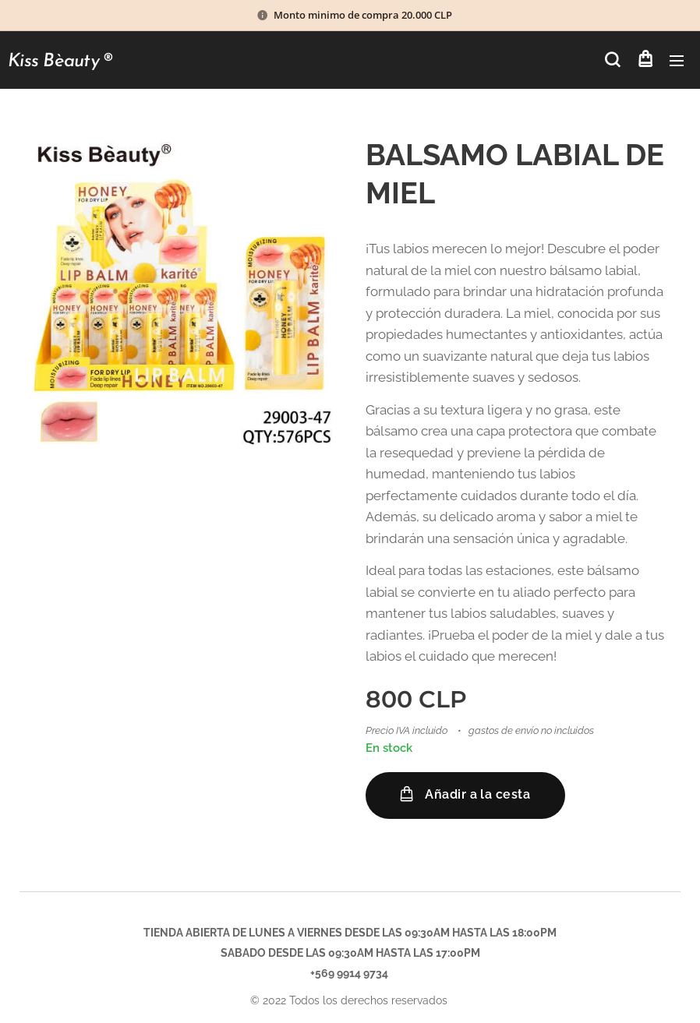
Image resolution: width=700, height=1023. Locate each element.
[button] (612, 60)
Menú (677, 61)
